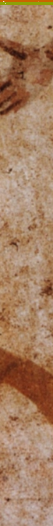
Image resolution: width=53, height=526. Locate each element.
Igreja (21, 1)
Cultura (12, 1)
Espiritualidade (17, 1)
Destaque (8, 1)
